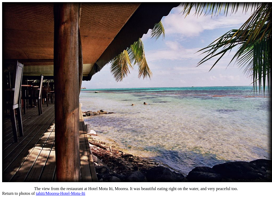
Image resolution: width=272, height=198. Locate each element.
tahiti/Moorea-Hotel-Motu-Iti (60, 193)
